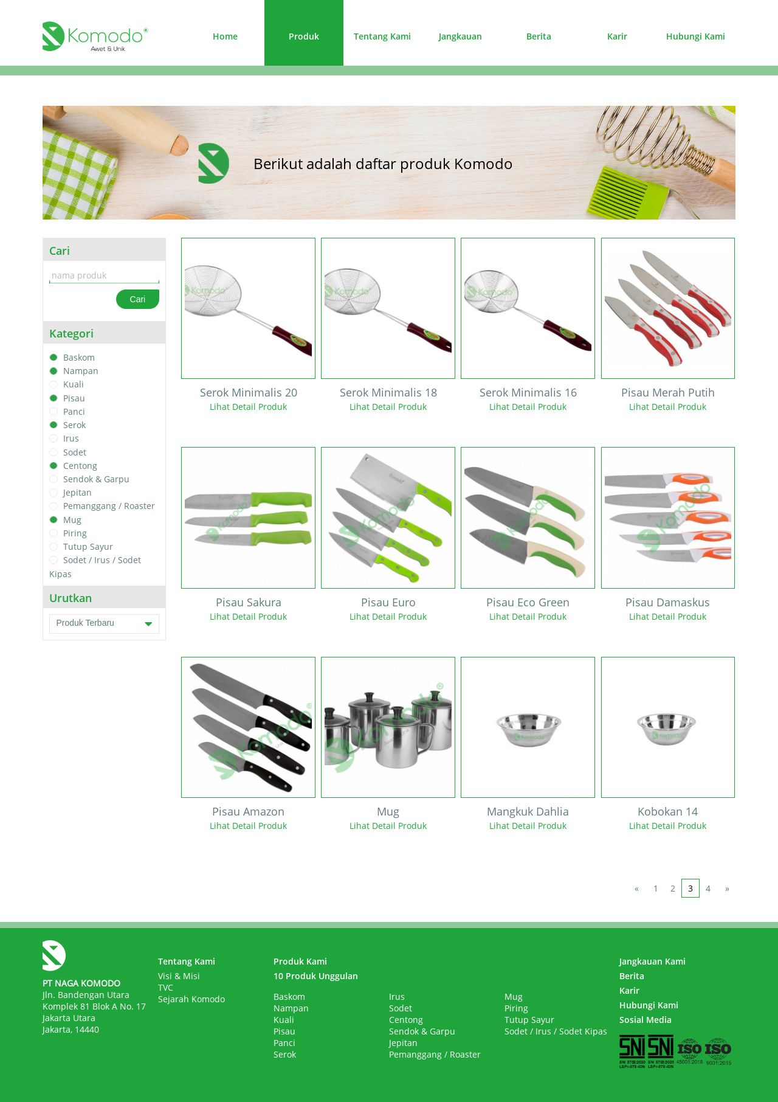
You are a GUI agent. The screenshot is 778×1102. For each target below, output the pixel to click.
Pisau (74, 398)
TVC (165, 987)
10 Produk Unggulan (316, 976)
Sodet (74, 452)
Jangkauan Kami (652, 961)
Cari (138, 299)
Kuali (73, 384)
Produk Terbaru (104, 624)
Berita (538, 36)
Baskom (79, 357)
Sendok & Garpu (96, 479)
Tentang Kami (382, 36)
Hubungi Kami (695, 36)
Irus (71, 439)
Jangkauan (460, 36)
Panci (74, 411)
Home (225, 36)
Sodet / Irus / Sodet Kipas (555, 1031)
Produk (304, 36)
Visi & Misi (179, 976)
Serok (74, 425)
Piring (75, 533)
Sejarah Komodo (191, 999)
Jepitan (77, 492)
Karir (617, 36)
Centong (80, 465)
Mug (72, 519)
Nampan (80, 370)
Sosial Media (645, 1019)
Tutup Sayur (88, 546)
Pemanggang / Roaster (109, 506)
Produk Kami (300, 961)
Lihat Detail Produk (248, 406)
